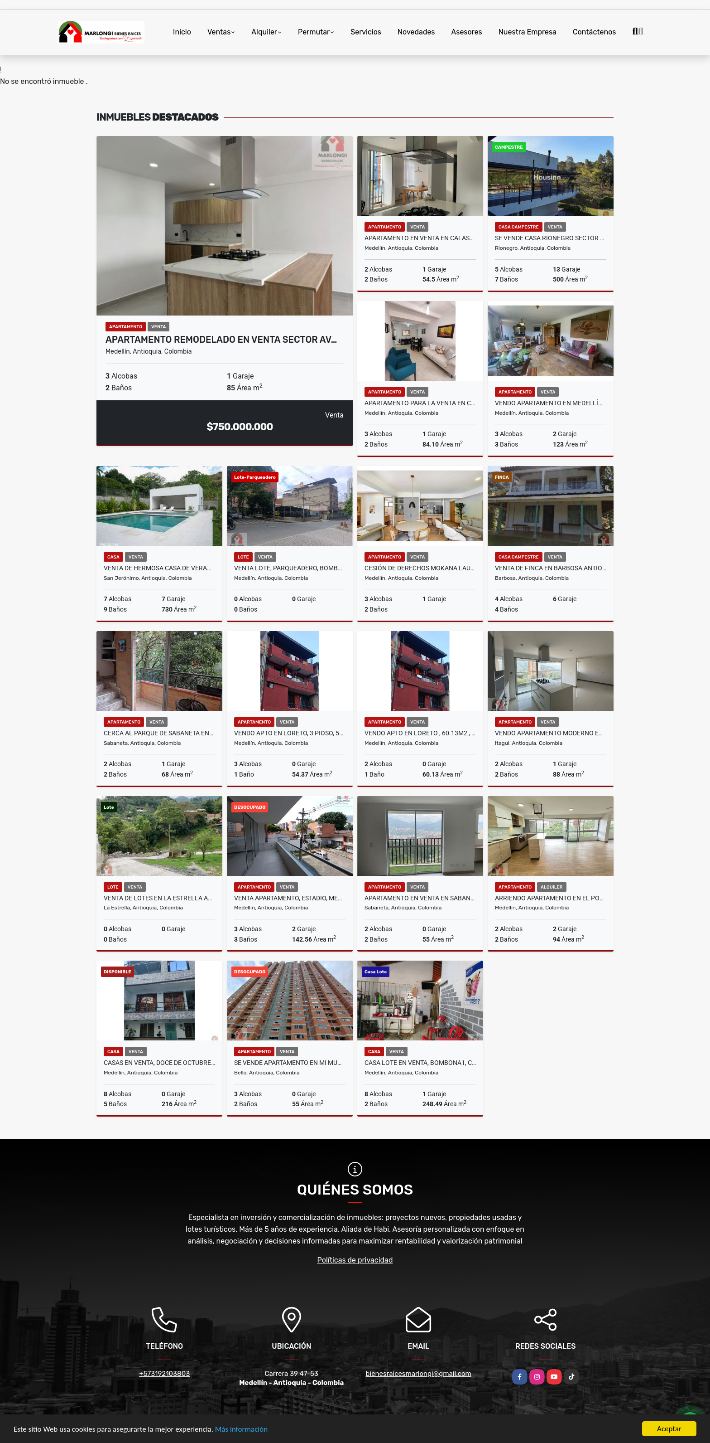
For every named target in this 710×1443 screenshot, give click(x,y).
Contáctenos (594, 32)
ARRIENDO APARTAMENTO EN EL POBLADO (550, 898)
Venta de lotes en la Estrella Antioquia (159, 898)
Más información (241, 1429)
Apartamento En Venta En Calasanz (420, 238)
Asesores (466, 32)
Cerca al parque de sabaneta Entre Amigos (159, 733)
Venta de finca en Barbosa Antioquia (550, 568)
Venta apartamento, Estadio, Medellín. (289, 898)
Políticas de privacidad (355, 1260)
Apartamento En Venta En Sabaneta (420, 898)
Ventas (218, 32)
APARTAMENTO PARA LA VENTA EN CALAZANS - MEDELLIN (420, 403)
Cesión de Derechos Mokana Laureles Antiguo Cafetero (420, 568)
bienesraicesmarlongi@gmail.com (418, 1374)
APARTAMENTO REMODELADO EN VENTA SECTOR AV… (221, 339)
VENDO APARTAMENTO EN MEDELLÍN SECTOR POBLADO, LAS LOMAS (550, 403)
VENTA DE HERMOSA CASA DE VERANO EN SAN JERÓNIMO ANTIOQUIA (159, 568)
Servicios (365, 32)
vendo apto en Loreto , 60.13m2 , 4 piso (420, 733)
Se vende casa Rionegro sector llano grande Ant (550, 238)
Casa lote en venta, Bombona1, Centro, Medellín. (420, 1062)
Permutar (314, 32)
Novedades (416, 32)
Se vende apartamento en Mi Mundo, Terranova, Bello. (289, 1062)
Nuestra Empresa (527, 32)
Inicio (182, 32)
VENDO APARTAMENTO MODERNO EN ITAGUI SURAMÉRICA (550, 733)
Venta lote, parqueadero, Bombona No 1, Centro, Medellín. (289, 568)
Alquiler (264, 32)
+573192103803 (164, 1374)
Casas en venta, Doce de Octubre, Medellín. (159, 1062)
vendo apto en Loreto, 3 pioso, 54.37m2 (289, 733)
